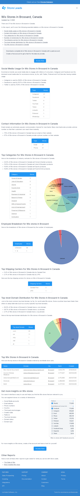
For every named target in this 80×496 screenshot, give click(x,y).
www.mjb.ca (27, 384)
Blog (42, 486)
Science (14, 213)
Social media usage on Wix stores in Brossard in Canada (22, 31)
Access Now (40, 61)
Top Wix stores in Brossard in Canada (16, 44)
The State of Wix (9, 462)
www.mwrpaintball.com (31, 378)
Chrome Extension (46, 2)
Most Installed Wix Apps (12, 464)
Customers (44, 482)
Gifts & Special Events (19, 204)
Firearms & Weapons (18, 210)
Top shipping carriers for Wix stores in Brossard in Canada (23, 40)
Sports (14, 185)
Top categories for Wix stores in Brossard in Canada (21, 35)
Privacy (63, 475)
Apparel (14, 201)
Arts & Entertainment (18, 207)
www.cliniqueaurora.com (32, 373)
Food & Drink (16, 188)
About (43, 475)
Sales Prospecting (8, 475)
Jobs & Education (17, 181)
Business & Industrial (18, 194)
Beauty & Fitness (17, 197)
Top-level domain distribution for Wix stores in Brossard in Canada (26, 42)
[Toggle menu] (77, 8)
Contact (44, 479)
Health (14, 191)
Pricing (24, 475)
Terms (63, 479)
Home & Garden (17, 178)
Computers (15, 217)
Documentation (27, 479)
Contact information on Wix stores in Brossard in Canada (22, 33)
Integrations (6, 482)
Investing (5, 479)
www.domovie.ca (29, 381)
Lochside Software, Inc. (9, 492)
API (3, 486)
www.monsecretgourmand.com (34, 370)
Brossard (51, 370)
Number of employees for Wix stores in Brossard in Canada (23, 38)
